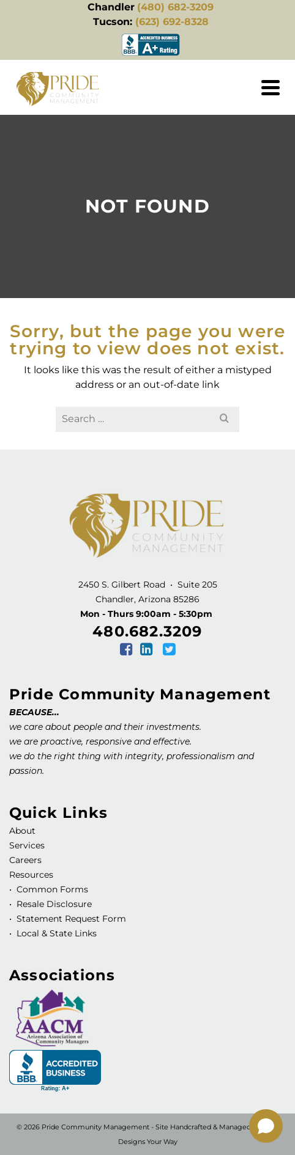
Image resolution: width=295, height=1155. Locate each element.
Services (27, 845)
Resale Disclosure (53, 903)
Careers (25, 859)
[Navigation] (270, 87)
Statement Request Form (71, 918)
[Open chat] (266, 1126)
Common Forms (52, 889)
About (22, 830)
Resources (31, 874)
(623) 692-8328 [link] (172, 21)
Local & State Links (55, 933)
